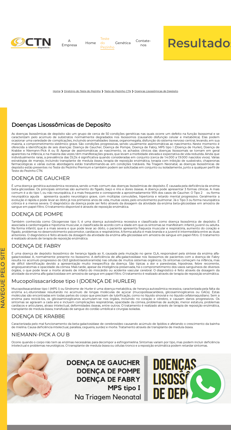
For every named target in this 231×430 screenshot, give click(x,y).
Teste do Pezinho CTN (117, 91)
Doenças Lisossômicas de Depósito (156, 91)
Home (56, 91)
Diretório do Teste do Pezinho (82, 91)
